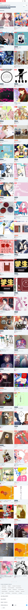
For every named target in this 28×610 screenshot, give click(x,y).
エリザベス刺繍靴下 (3, 446)
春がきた (15, 198)
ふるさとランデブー (3, 482)
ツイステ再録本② (2, 293)
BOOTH (1, 3)
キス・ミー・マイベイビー (3, 28)
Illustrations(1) (15, 589)
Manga (15, 102)
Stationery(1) (22, 591)
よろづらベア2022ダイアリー (4, 141)
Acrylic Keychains (16, 349)
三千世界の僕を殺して (3, 311)
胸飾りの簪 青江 (2, 236)
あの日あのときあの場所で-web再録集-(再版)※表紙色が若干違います (21, 217)
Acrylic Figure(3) (4, 589)
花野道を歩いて (2, 426)
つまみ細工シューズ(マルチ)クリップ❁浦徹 (6, 408)
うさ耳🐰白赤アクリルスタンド (4, 519)
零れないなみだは (2, 47)
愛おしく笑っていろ (17, 501)
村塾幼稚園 (15, 312)
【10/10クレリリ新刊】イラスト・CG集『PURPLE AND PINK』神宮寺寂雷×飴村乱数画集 (6, 576)
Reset (24, 6)
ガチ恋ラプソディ (16, 482)
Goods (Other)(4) (4, 587)
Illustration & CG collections (3, 425)
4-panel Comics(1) (11, 591)
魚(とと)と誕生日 (2, 539)
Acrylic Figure (16, 139)
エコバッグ (1, 273)
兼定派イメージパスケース (18, 236)
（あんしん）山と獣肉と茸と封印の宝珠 (5, 500)
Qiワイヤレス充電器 (3, 217)
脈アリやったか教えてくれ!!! (18, 27)
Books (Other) (16, 387)
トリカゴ (15, 427)
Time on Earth (16, 538)
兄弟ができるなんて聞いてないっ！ (19, 464)
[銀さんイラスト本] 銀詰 (17, 47)
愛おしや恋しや (16, 293)
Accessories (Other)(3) (11, 587)
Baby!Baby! (15, 179)
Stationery (1, 139)
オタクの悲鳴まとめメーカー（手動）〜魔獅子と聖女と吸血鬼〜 (21, 388)
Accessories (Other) (2, 349)
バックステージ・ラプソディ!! (18, 445)
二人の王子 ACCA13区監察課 (18, 408)
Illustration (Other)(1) (4, 591)
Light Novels (1, 102)
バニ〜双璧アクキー (3, 464)
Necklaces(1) (17, 591)
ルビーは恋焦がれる (17, 255)
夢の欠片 (1, 557)
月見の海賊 (15, 160)
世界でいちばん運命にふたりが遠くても (5, 255)
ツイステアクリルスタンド (18, 141)
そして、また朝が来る (17, 520)
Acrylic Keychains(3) (18, 587)
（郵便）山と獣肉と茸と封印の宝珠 (19, 557)
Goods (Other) (2, 215)
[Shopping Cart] (25, 1)
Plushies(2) (9, 589)
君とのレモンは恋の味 (3, 160)
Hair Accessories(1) (21, 589)
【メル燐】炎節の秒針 (3, 198)
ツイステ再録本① (16, 274)
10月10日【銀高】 (2, 179)
